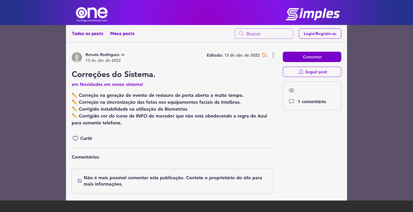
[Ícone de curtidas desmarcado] (75, 138)
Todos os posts (87, 33)
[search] (264, 33)
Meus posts (122, 33)
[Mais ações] (270, 55)
